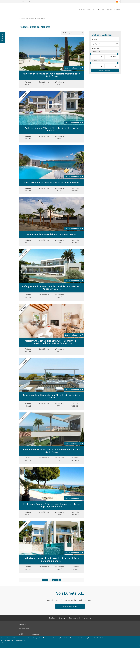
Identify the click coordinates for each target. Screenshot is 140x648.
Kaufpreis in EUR (95, 51)
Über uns (109, 10)
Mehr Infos (3, 643)
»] (60, 580)
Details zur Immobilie (74, 68)
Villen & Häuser (40, 18)
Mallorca (101, 10)
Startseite (81, 10)
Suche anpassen (104, 70)
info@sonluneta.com (27, 2)
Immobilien (91, 10)
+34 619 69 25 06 (70, 606)
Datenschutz (86, 618)
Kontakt (117, 10)
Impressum (73, 618)
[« (43, 580)
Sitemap (62, 618)
